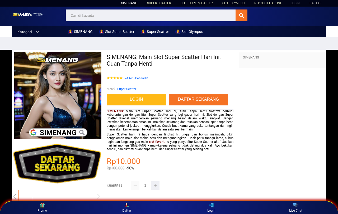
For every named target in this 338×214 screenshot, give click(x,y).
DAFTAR (315, 3)
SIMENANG (129, 3)
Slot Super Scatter (197, 3)
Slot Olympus (233, 3)
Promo (42, 207)
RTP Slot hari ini (267, 3)
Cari (241, 15)
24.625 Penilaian (136, 78)
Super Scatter (159, 3)
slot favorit (157, 142)
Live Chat (295, 207)
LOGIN (295, 3)
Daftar (126, 207)
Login (211, 207)
